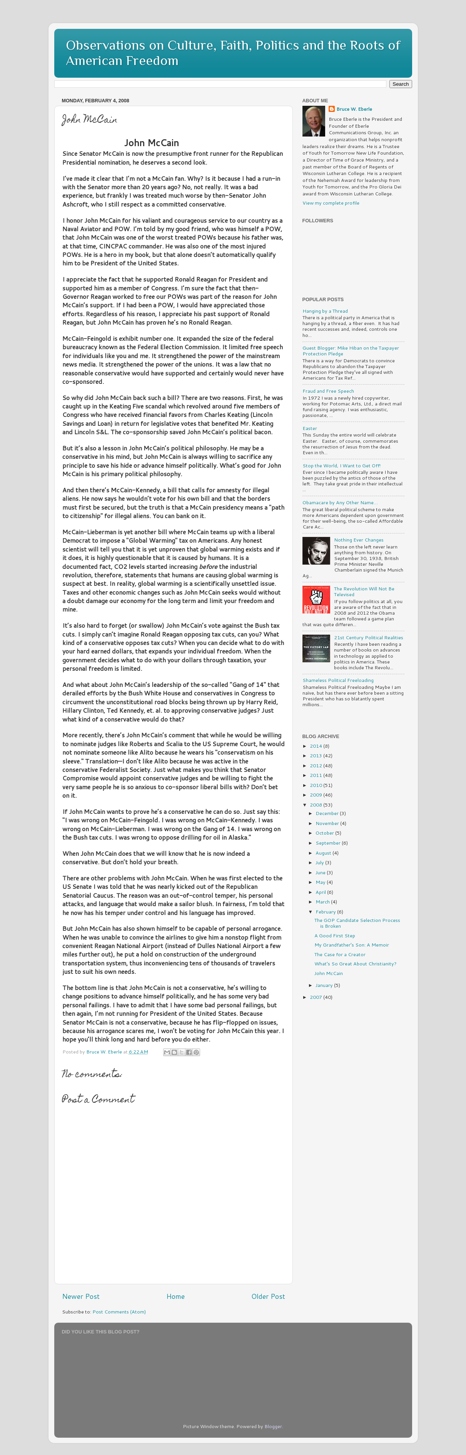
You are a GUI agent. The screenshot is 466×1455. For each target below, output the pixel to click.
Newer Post (81, 1296)
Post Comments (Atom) (119, 1311)
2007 (316, 996)
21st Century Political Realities (368, 637)
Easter (309, 428)
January (325, 985)
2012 (316, 765)
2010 (316, 785)
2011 (316, 775)
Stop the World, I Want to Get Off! (341, 465)
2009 (316, 794)
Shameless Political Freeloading (338, 680)
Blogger (273, 1426)
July (320, 862)
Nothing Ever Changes (359, 539)
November (328, 823)
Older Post (268, 1296)
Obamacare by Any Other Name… (340, 502)
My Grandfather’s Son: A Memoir (351, 944)
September (329, 842)
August (324, 852)
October (325, 832)
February (326, 911)
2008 (316, 804)
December (328, 813)
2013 (316, 755)
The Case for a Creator (340, 954)
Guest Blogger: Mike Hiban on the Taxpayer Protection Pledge (350, 350)
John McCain (328, 973)
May (321, 881)
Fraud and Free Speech (328, 390)
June (321, 872)
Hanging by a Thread (325, 310)
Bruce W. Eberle (354, 109)
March (323, 901)
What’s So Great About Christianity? (355, 963)
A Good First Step (334, 935)
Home (175, 1296)
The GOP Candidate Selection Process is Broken (357, 923)
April (321, 891)
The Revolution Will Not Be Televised (364, 591)
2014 (316, 745)
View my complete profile (330, 202)
